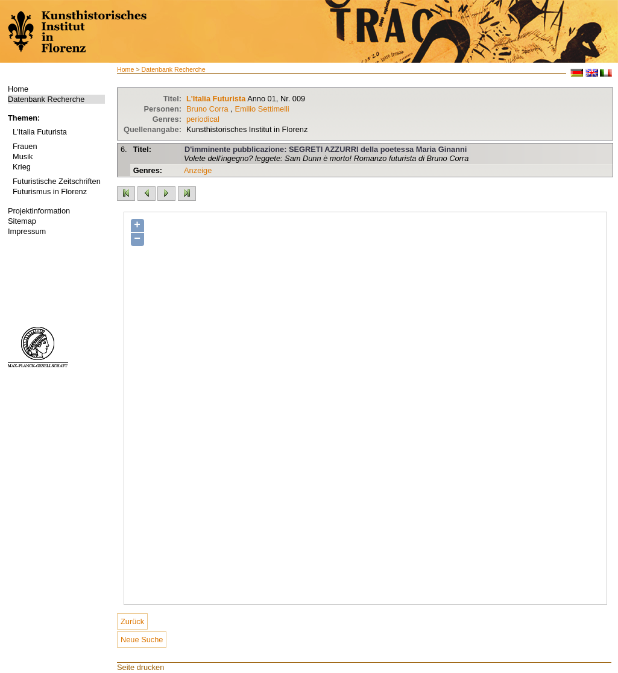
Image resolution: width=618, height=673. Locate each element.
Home (18, 88)
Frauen (25, 146)
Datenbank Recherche (46, 99)
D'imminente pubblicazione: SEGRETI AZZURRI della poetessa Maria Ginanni (325, 149)
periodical (202, 119)
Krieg (22, 166)
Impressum (27, 231)
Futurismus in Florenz (50, 191)
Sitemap (22, 221)
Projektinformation (39, 210)
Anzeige (198, 170)
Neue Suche (142, 639)
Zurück (132, 621)
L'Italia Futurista (40, 131)
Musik (23, 156)
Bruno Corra (207, 108)
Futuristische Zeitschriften (57, 181)
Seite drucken (140, 667)
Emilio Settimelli (262, 108)
